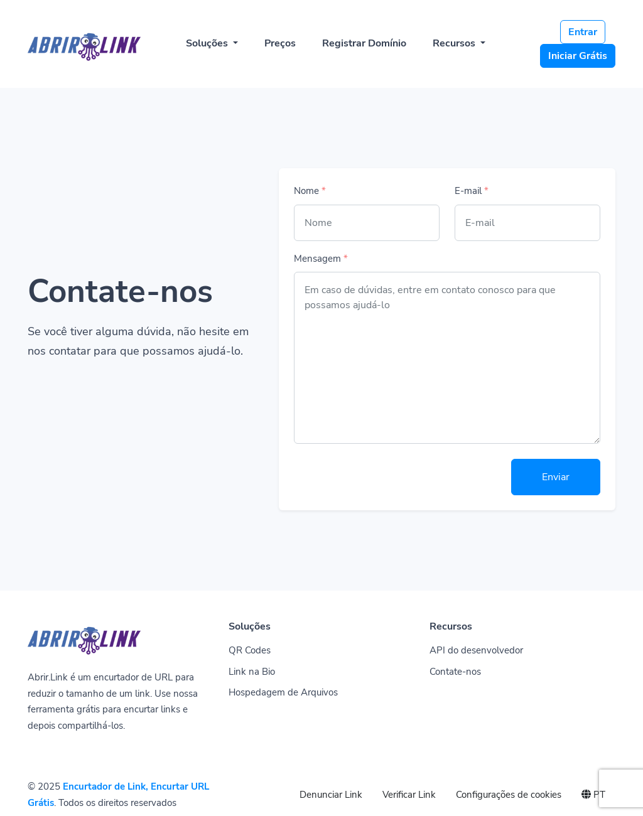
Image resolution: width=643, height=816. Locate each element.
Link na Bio (252, 671)
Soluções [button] (208, 43)
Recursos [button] (455, 43)
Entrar (582, 32)
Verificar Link (409, 794)
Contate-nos (455, 671)
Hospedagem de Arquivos (283, 692)
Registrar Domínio (364, 43)
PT (593, 794)
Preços (280, 43)
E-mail (472, 191)
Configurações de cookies (508, 794)
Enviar (556, 477)
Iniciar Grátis (577, 56)
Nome (310, 191)
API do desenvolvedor (476, 650)
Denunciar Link (331, 794)
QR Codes (250, 650)
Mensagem (321, 258)
